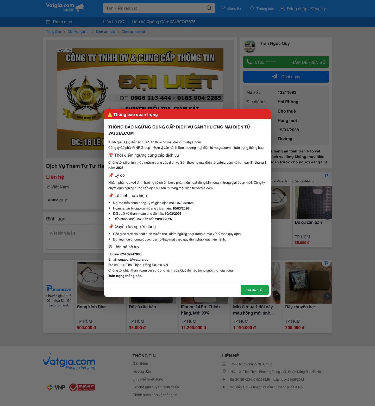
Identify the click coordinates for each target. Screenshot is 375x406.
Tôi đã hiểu (255, 289)
